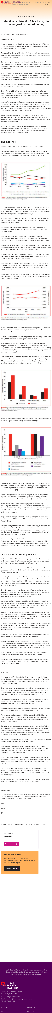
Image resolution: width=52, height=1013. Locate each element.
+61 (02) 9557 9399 (13, 997)
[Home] (11, 2)
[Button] (11, 844)
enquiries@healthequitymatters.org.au (19, 999)
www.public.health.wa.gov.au (20, 798)
